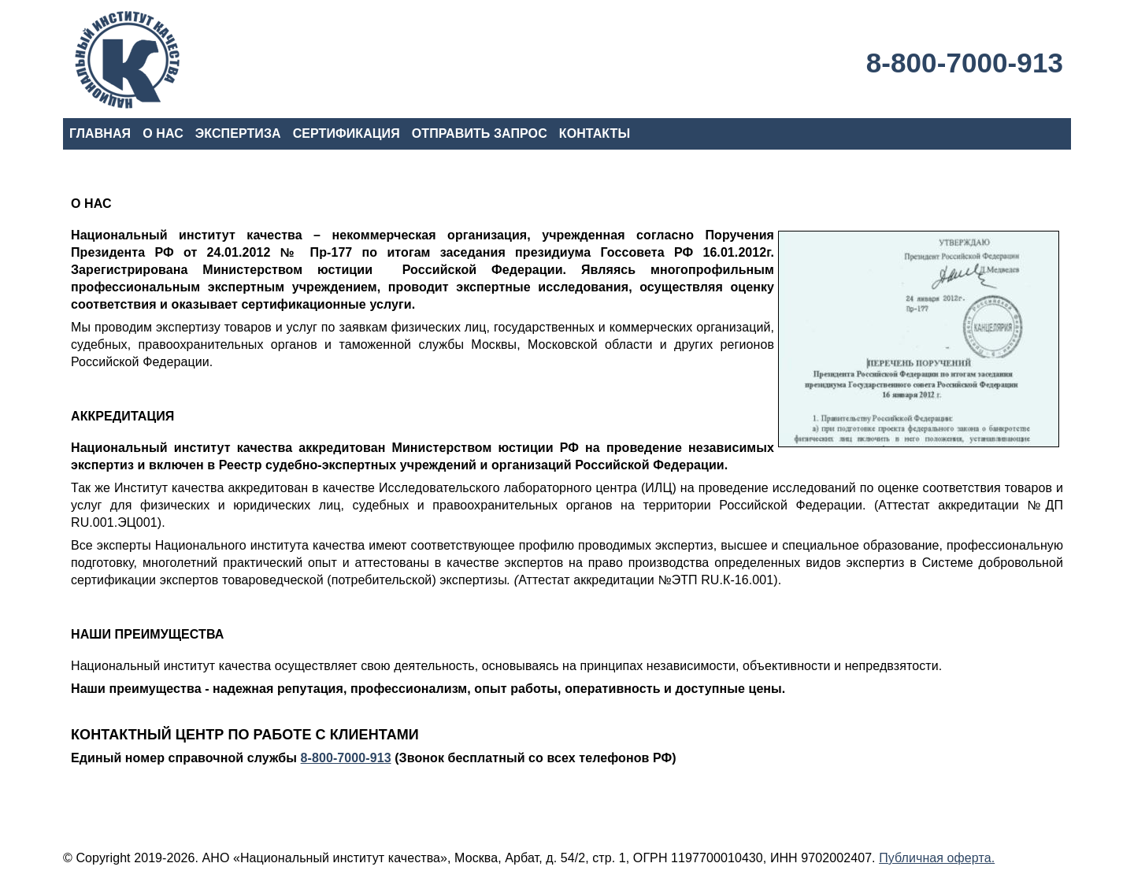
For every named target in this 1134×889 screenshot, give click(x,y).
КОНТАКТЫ (594, 133)
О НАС (163, 133)
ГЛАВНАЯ (100, 133)
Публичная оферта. (937, 858)
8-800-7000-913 (964, 62)
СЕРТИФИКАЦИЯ (346, 133)
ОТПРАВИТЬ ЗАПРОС (479, 133)
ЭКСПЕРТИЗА (238, 133)
